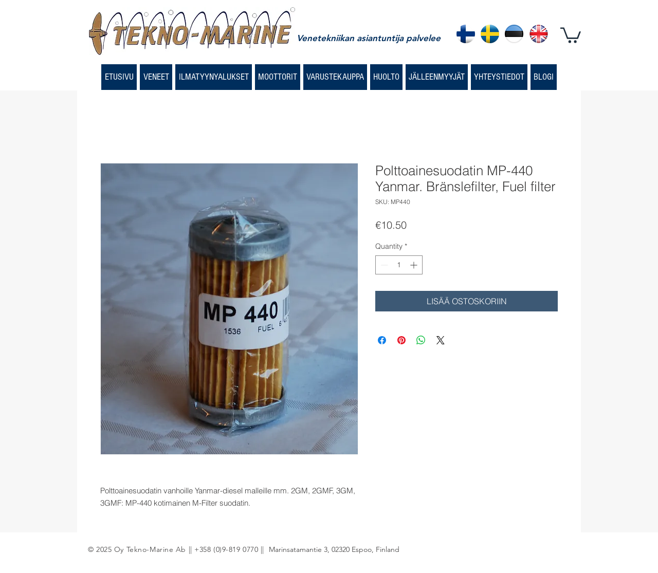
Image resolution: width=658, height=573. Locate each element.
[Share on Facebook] (382, 340)
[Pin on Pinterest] (401, 340)
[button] (570, 34)
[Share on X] (440, 340)
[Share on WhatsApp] (421, 340)
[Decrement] (383, 265)
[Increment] (414, 265)
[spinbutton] (399, 265)
